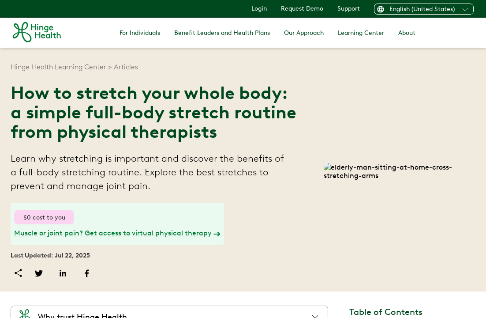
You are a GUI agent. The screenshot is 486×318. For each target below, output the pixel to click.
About (403, 32)
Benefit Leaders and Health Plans (224, 32)
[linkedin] (108, 273)
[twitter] (84, 273)
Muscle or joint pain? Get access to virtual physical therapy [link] (156, 233)
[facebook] (132, 273)
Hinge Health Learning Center (103, 67)
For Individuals (144, 32)
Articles (168, 67)
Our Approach (303, 32)
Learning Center (358, 32)
